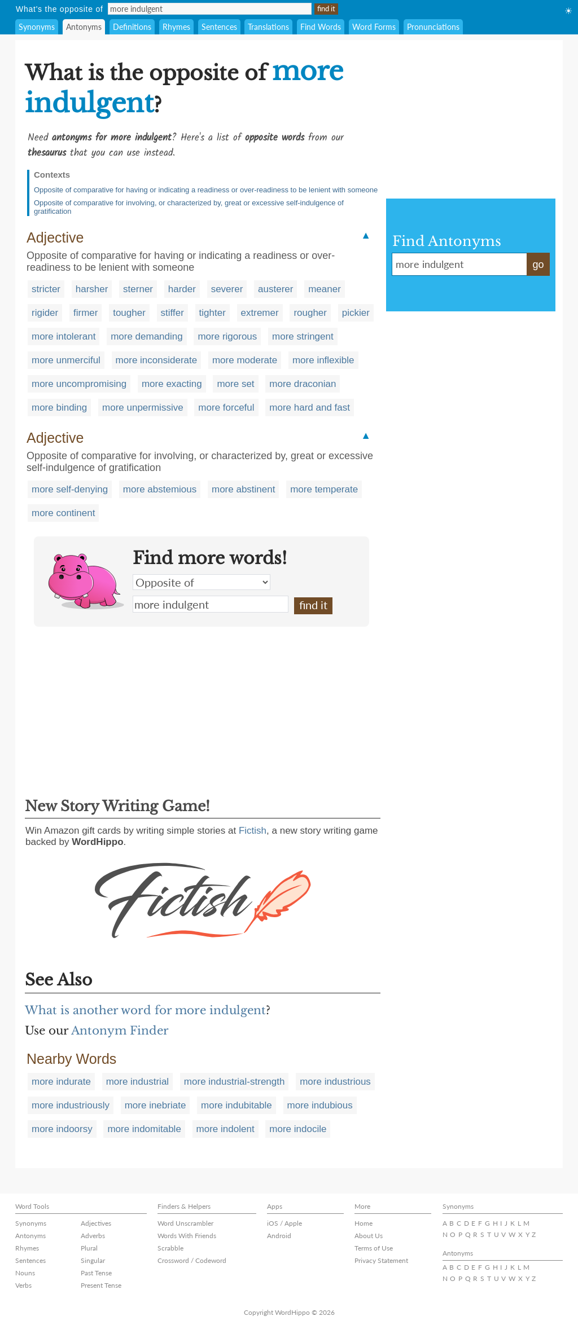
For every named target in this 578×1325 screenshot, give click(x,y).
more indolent (225, 1129)
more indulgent (210, 604)
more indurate (61, 1081)
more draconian (302, 383)
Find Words (320, 27)
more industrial (137, 1081)
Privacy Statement (381, 1260)
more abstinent (243, 489)
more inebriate (155, 1105)
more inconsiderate (157, 360)
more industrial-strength (234, 1081)
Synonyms (37, 27)
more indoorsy (62, 1129)
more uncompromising (79, 383)
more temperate (324, 489)
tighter (212, 312)
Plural (89, 1248)
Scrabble (170, 1248)
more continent (63, 513)
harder (182, 289)
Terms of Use (373, 1248)
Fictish (252, 830)
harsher (92, 289)
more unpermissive (142, 407)
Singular (93, 1260)
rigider (45, 312)
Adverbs (93, 1235)
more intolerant (63, 336)
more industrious (335, 1081)
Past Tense (96, 1273)
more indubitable (236, 1105)
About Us (368, 1235)
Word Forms (374, 27)
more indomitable (144, 1129)
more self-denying (70, 489)
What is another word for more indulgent (145, 1010)
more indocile (297, 1129)
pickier (356, 312)
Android (279, 1235)
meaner (324, 289)
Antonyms (84, 27)
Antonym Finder (120, 1030)
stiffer (172, 312)
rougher (310, 312)
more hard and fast (309, 407)
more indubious (320, 1105)
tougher (129, 312)
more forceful (226, 407)
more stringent (303, 336)
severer (227, 289)
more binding (59, 407)
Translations (268, 27)
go (538, 264)
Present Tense (101, 1285)
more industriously (71, 1105)
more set (235, 383)
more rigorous (227, 336)
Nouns (25, 1273)
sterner (138, 289)
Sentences (219, 27)
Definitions (132, 27)
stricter (46, 289)
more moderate (244, 360)
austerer (275, 289)
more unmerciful (66, 360)
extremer (260, 312)
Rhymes (176, 27)
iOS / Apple (284, 1223)
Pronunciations (433, 27)
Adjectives (96, 1223)
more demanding (147, 336)
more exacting (172, 383)
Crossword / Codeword (191, 1260)
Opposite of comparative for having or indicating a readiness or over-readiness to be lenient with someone (206, 190)
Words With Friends (186, 1235)
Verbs (23, 1285)
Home (363, 1223)
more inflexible (323, 360)
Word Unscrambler (185, 1223)
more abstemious (159, 489)
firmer (85, 312)
